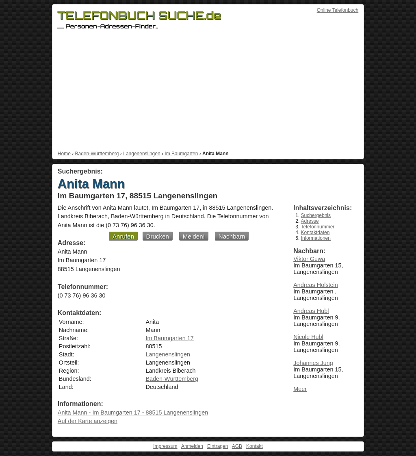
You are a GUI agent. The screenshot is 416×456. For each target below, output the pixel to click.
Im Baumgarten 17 (169, 338)
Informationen (316, 238)
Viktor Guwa (309, 259)
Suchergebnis (316, 215)
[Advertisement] (208, 90)
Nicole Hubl (308, 337)
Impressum (165, 446)
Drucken (157, 236)
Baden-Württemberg (97, 153)
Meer (300, 389)
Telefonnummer (318, 227)
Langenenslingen (141, 153)
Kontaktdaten (315, 232)
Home (64, 153)
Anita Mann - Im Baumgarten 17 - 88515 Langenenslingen (133, 412)
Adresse (310, 221)
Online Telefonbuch (338, 10)
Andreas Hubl (311, 311)
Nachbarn (232, 236)
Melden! (194, 236)
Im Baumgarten (181, 153)
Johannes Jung (313, 363)
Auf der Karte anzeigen (87, 421)
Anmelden (192, 446)
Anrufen (123, 236)
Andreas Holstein (315, 285)
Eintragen (217, 446)
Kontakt (254, 446)
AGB (237, 446)
